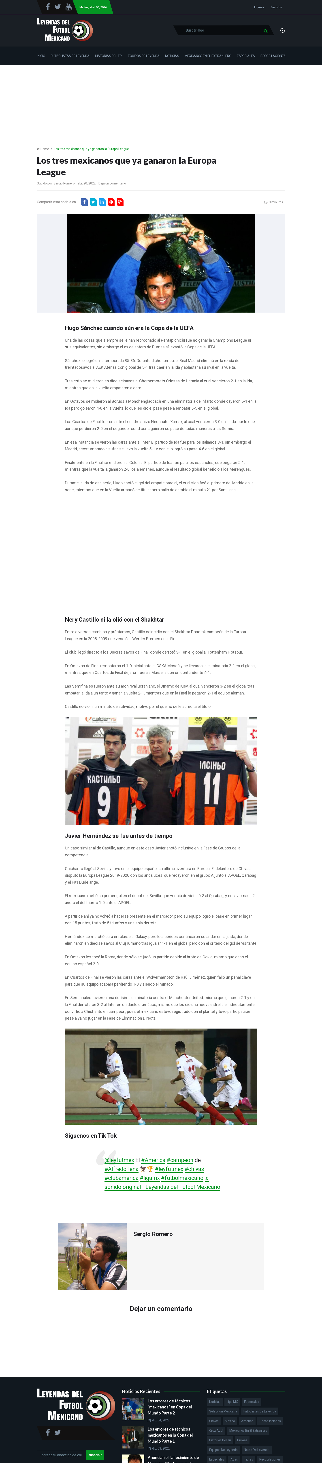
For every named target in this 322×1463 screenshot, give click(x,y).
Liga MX (232, 1402)
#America (153, 1160)
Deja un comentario (112, 183)
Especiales (246, 56)
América (247, 1421)
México (230, 1421)
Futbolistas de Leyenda (70, 56)
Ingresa (259, 7)
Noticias (172, 56)
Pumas (242, 1440)
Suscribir (276, 7)
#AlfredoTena (121, 1169)
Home (45, 149)
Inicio (41, 56)
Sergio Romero (64, 183)
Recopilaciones (273, 56)
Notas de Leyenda (256, 1450)
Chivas (214, 1421)
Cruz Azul (216, 1430)
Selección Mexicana (223, 1411)
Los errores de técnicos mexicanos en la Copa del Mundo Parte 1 (170, 1435)
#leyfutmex (169, 1169)
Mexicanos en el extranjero (248, 1430)
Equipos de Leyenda (144, 56)
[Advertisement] (161, 98)
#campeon (180, 1160)
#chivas (194, 1169)
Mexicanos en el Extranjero (208, 56)
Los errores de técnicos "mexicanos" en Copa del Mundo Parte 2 (170, 1406)
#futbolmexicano (182, 1178)
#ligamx (150, 1178)
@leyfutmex (119, 1160)
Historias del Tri (108, 56)
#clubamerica (121, 1178)
